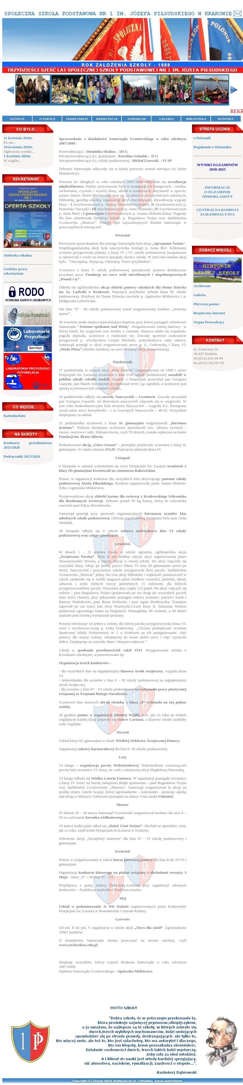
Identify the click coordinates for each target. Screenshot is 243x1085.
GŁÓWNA (17, 118)
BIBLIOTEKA (196, 118)
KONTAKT (226, 118)
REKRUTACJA (107, 118)
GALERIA (166, 118)
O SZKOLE (47, 118)
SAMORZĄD (136, 118)
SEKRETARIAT (77, 118)
